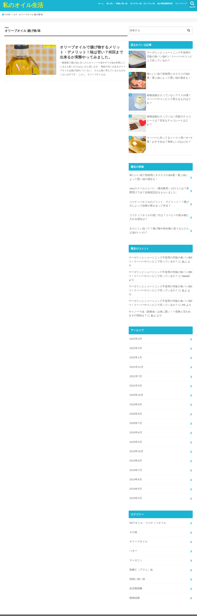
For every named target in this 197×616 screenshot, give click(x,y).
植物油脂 (134, 588)
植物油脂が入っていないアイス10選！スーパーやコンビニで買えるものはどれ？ (169, 99)
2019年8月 (135, 454)
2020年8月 (135, 409)
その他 (133, 525)
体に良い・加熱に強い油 (116, 3)
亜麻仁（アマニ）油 (141, 561)
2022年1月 (135, 354)
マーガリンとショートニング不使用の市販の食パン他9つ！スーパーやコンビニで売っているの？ (169, 56)
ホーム (101, 3)
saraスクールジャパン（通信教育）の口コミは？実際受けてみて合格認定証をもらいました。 (159, 190)
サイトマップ (181, 3)
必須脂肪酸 (135, 579)
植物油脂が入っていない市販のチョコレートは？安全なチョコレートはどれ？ (169, 120)
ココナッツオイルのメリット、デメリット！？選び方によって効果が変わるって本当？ (159, 203)
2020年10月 (136, 390)
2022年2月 (135, 345)
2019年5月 (135, 482)
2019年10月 (136, 445)
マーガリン (135, 552)
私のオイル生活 (23, 5)
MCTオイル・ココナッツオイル (147, 515)
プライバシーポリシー (32, 610)
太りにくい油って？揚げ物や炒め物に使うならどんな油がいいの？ (159, 229)
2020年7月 (135, 418)
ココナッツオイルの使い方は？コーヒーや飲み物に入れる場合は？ (159, 216)
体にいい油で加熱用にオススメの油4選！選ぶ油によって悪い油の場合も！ (169, 75)
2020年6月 (135, 427)
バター (133, 543)
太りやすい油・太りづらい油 (142, 3)
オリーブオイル (138, 534)
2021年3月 (135, 381)
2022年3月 (135, 336)
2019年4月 (135, 491)
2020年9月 (135, 400)
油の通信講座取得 (165, 3)
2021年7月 (135, 372)
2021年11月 (136, 363)
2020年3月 (135, 436)
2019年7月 (135, 464)
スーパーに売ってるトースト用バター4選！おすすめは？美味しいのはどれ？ (169, 139)
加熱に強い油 (137, 570)
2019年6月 (135, 473)
